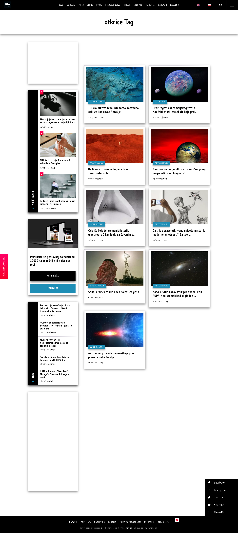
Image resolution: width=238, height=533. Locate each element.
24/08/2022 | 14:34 (160, 301)
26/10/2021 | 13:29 (95, 362)
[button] (221, 482)
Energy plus (97, 285)
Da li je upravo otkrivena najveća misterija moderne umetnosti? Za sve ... (179, 232)
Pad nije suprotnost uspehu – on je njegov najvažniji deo (57, 202)
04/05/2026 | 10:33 (47, 126)
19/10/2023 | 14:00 (95, 240)
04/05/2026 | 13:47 (47, 167)
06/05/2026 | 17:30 (47, 349)
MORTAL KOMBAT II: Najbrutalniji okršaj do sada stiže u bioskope (54, 342)
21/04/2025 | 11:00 (160, 117)
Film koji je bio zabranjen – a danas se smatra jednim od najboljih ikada (58, 121)
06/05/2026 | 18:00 (48, 332)
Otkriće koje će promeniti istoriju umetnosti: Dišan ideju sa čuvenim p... (111, 232)
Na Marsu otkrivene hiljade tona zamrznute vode (108, 171)
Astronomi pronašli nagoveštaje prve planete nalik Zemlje (111, 355)
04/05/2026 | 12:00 (48, 208)
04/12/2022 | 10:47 (95, 297)
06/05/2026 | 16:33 (47, 381)
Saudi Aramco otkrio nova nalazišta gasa (113, 292)
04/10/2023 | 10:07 (160, 240)
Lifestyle (160, 101)
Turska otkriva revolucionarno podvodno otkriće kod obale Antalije (113, 110)
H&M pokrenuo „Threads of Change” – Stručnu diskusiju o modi (55, 374)
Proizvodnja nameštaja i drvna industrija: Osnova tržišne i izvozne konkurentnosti (55, 308)
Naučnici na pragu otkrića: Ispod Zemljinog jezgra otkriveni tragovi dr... (179, 171)
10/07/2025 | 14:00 (95, 117)
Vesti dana (96, 163)
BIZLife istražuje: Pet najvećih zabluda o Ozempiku (55, 162)
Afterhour (96, 101)
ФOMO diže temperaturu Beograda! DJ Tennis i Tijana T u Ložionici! (56, 325)
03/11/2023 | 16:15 (160, 178)
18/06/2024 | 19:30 (95, 178)
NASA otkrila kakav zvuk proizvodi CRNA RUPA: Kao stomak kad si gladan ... (177, 294)
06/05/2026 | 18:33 (47, 315)
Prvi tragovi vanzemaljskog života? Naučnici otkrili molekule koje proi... (175, 110)
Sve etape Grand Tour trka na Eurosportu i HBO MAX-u (54, 358)
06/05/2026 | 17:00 (48, 363)
